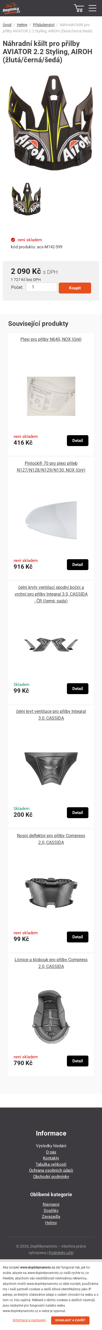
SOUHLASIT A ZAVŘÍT (70, 1320)
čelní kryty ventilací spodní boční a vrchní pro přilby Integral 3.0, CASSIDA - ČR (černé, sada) (51, 594)
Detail (77, 440)
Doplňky (51, 1210)
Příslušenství (43, 25)
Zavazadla (51, 1216)
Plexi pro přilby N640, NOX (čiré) (51, 339)
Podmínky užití (61, 1253)
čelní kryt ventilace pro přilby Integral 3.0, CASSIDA (51, 715)
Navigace (51, 1204)
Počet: (17, 287)
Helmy (22, 25)
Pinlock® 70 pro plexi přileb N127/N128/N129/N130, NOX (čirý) (51, 467)
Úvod (7, 25)
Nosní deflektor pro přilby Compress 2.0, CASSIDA (51, 839)
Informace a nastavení (29, 1320)
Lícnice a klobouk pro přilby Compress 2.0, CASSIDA (51, 963)
